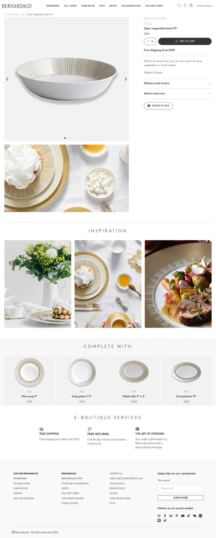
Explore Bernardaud (26, 474)
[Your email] (180, 488)
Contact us (116, 474)
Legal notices (117, 484)
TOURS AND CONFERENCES (75, 484)
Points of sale (158, 106)
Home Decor (88, 6)
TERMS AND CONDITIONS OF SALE (126, 479)
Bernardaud (69, 474)
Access (114, 493)
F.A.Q (112, 503)
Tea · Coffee (70, 6)
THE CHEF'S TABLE (70, 493)
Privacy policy (118, 489)
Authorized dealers (73, 499)
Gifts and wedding (24, 499)
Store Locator (70, 503)
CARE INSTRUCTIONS (120, 499)
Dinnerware (52, 6)
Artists (113, 6)
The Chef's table (154, 6)
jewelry (18, 493)
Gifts (102, 6)
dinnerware (20, 479)
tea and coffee (22, 484)
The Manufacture (131, 6)
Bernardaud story (72, 479)
